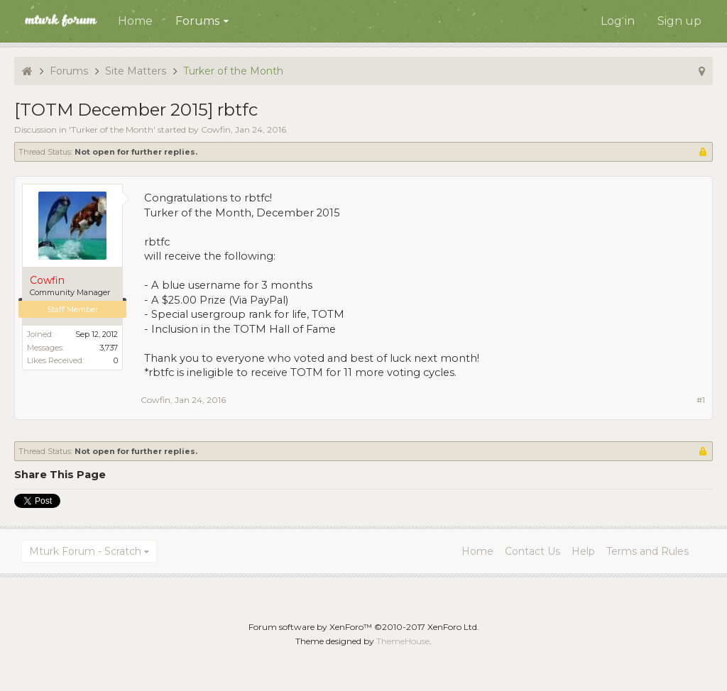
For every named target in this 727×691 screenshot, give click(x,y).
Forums (197, 21)
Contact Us (532, 551)
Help (583, 551)
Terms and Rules (647, 551)
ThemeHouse (403, 641)
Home (135, 21)
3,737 (108, 348)
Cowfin (216, 129)
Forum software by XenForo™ (363, 626)
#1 (700, 399)
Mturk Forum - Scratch (85, 551)
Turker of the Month (112, 129)
